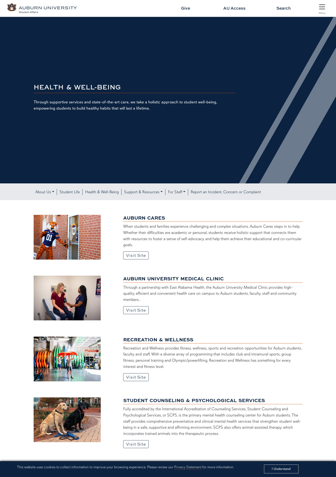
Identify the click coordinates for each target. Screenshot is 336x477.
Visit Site (137, 255)
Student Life (70, 192)
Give (185, 8)
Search (283, 8)
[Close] (281, 469)
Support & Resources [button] (141, 192)
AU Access (234, 8)
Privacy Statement (187, 467)
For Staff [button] (175, 192)
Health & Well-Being (102, 192)
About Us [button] (43, 192)
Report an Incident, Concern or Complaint (226, 192)
